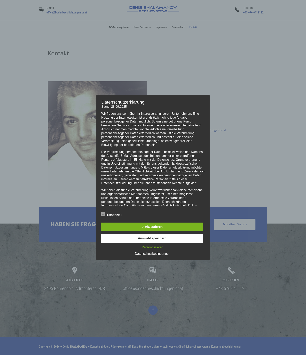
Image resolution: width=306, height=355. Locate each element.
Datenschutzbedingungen (152, 253)
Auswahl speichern (152, 238)
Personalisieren (152, 247)
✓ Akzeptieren (152, 226)
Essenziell (111, 214)
